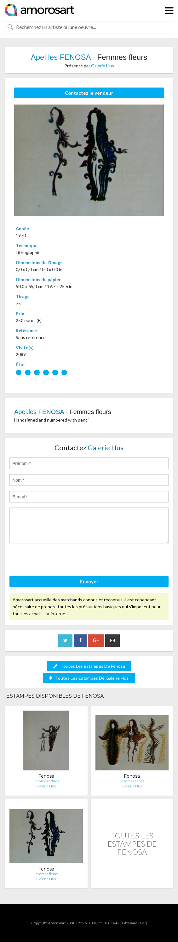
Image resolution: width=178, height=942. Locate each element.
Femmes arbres (46, 781)
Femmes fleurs (46, 873)
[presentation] (57, 560)
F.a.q (143, 923)
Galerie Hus (102, 65)
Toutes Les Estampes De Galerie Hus (89, 678)
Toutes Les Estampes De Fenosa (89, 666)
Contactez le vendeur (89, 93)
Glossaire (129, 923)
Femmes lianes (132, 781)
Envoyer (89, 581)
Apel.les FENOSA (60, 57)
